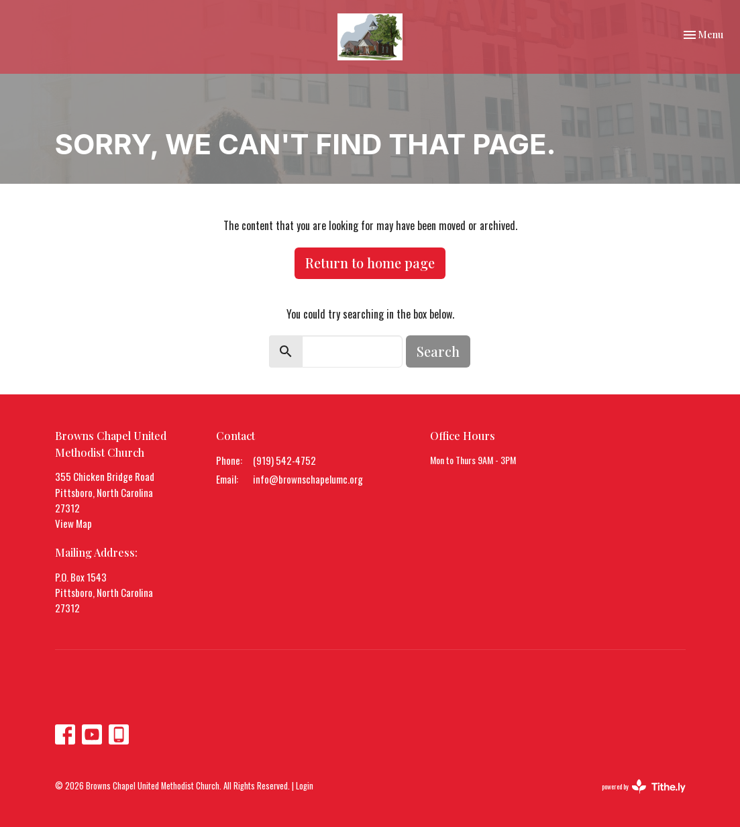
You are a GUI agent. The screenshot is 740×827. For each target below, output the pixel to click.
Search (438, 351)
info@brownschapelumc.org (308, 479)
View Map (73, 523)
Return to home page (370, 263)
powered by (644, 786)
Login (304, 785)
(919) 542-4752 (284, 460)
